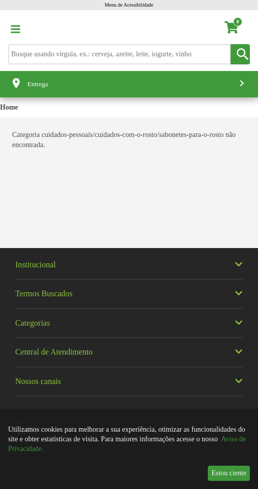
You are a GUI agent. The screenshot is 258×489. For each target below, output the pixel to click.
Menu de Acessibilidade (128, 5)
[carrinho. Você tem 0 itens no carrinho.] (236, 29)
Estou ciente (228, 473)
